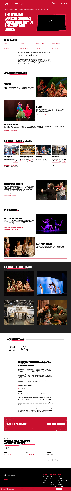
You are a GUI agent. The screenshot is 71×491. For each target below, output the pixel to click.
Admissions (6, 48)
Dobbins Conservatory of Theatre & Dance (17, 442)
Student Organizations (40, 43)
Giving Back (38, 48)
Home (6, 9)
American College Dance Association (58, 164)
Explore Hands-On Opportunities (11, 195)
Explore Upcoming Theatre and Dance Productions (14, 227)
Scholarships (22, 43)
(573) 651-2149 (7, 454)
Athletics (51, 478)
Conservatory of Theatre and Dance (41, 9)
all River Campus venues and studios (27, 160)
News (51, 476)
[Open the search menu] (58, 3)
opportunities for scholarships (10, 165)
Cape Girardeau (46, 476)
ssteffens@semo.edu (30, 454)
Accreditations (52, 484)
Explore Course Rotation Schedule (11, 130)
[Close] (70, 489)
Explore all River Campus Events (11, 229)
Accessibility (60, 478)
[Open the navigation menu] (65, 3)
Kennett (44, 480)
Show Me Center (53, 486)
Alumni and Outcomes (24, 48)
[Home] (14, 4)
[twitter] (8, 448)
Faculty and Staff (55, 48)
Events (51, 480)
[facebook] (4, 448)
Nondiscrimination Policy (62, 480)
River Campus (45, 478)
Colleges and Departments (13, 9)
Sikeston (44, 482)
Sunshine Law (60, 486)
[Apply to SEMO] (62, 3)
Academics (6, 43)
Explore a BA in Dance (41, 114)
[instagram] (6, 448)
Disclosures (60, 484)
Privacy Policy (60, 482)
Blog (51, 482)
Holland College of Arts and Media (26, 9)
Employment (60, 476)
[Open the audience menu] (53, 3)
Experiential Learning (56, 43)
